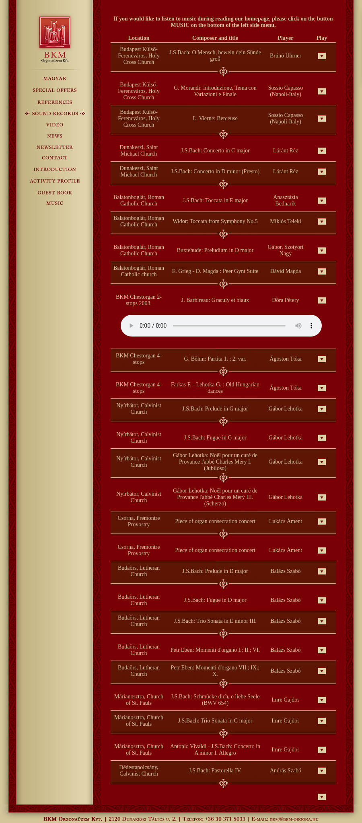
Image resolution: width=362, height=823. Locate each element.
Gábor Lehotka (285, 409)
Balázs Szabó (285, 571)
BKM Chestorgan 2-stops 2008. (139, 300)
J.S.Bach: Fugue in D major (215, 600)
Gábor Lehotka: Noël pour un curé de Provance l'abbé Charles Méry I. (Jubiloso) (215, 461)
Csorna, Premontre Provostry (139, 521)
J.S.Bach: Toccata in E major (215, 200)
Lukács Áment (285, 521)
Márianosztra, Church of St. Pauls (138, 700)
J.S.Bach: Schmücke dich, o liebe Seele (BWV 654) (215, 700)
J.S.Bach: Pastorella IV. (215, 771)
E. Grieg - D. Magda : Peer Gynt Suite (215, 271)
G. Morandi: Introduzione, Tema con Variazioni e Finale (215, 91)
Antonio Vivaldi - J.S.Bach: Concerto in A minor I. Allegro (215, 749)
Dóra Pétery (285, 300)
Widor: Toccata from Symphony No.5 (215, 221)
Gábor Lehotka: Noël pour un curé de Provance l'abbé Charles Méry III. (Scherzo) (215, 497)
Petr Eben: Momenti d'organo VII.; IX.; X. (215, 671)
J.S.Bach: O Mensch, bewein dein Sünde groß (215, 55)
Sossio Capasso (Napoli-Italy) (285, 91)
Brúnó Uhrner (285, 56)
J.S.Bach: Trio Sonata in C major (215, 721)
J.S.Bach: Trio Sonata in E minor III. (215, 621)
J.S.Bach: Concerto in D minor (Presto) (215, 171)
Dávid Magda (285, 271)
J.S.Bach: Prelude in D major (215, 571)
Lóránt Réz (285, 151)
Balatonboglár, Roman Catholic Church (138, 200)
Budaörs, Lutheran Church (139, 571)
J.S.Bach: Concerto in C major (215, 151)
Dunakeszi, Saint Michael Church (139, 150)
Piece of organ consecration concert (215, 521)
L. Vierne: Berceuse (215, 118)
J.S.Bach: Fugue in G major (215, 438)
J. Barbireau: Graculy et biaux (215, 300)
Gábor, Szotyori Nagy (286, 250)
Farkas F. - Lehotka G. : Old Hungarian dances (215, 388)
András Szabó (285, 771)
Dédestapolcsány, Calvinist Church (138, 770)
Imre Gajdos (286, 700)
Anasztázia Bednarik (285, 200)
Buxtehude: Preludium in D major (215, 250)
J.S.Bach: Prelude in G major (215, 409)
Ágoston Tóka (285, 359)
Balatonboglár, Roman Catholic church (138, 271)
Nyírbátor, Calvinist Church (138, 408)
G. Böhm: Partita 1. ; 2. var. (215, 359)
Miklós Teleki (285, 221)
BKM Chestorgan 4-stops (139, 359)
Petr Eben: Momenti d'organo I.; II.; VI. (215, 650)
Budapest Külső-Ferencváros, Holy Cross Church (138, 55)
